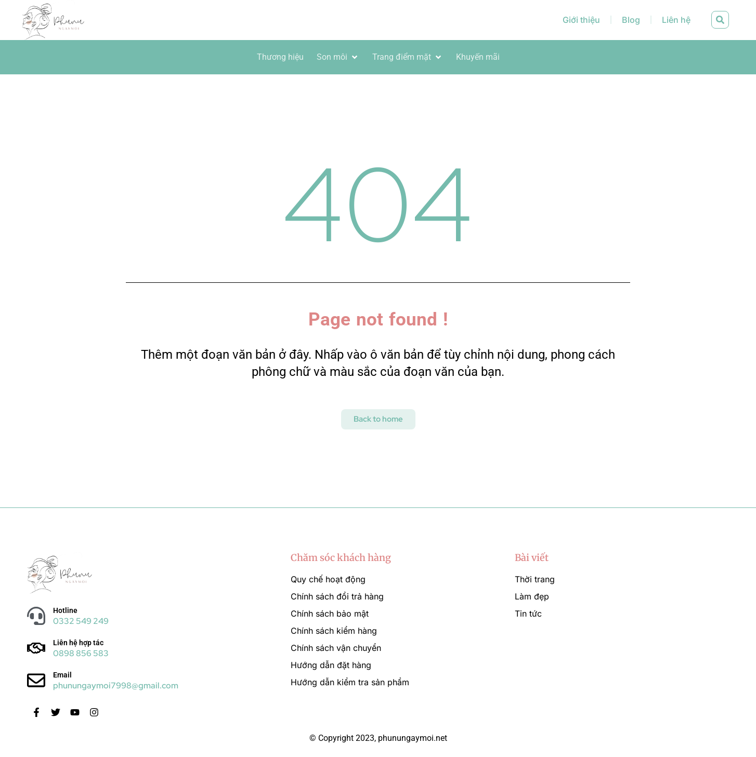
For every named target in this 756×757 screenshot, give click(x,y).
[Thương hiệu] (280, 57)
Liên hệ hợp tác (78, 642)
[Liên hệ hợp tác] (36, 648)
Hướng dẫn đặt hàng (331, 665)
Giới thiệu (581, 20)
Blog (631, 20)
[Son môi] (337, 57)
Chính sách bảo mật (330, 613)
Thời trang (535, 579)
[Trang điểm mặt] (407, 57)
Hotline (65, 610)
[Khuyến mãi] (478, 57)
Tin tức (528, 613)
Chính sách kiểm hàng (334, 630)
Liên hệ (676, 20)
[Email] (36, 680)
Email (62, 675)
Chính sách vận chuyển (336, 648)
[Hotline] (36, 616)
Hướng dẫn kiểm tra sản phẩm (350, 682)
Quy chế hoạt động (328, 579)
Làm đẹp (532, 596)
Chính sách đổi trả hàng (337, 596)
